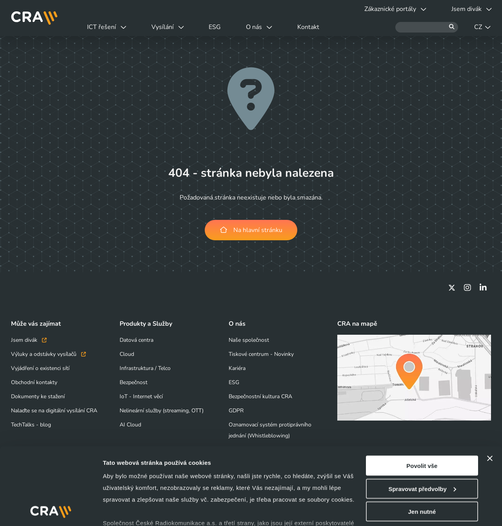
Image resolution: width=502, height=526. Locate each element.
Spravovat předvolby (422, 438)
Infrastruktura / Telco (145, 368)
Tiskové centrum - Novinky (261, 354)
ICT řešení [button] (107, 27)
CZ (482, 27)
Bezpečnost (133, 382)
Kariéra (237, 368)
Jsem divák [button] (471, 9)
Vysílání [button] (170, 27)
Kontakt (316, 27)
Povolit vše (421, 415)
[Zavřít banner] (490, 407)
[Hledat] (426, 27)
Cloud (127, 354)
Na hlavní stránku (251, 230)
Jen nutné (422, 460)
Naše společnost (249, 340)
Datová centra (136, 340)
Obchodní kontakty (34, 382)
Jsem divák (29, 340)
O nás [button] (265, 27)
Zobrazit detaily (125, 510)
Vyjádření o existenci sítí (40, 368)
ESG (219, 27)
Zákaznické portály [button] (393, 9)
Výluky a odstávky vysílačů (48, 354)
